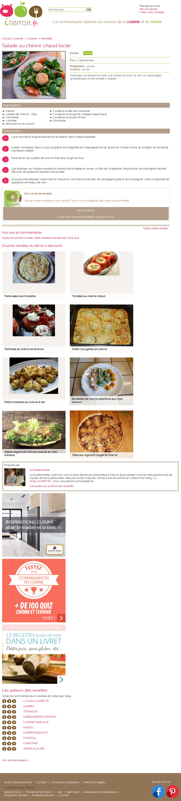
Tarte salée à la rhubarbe (20, 296)
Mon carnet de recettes (38, 193)
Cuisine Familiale (36, 722)
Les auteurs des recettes (24, 690)
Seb (59, 792)
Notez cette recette (155, 228)
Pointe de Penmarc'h (39, 792)
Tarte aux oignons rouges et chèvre (94, 455)
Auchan (64, 795)
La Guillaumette (40, 469)
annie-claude (33, 748)
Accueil (7, 38)
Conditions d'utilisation (65, 782)
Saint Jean (73, 792)
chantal (29, 738)
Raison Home (13, 792)
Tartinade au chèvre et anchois (24, 349)
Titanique (30, 711)
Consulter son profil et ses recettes (52, 486)
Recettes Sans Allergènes (100, 792)
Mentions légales (95, 782)
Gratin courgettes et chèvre (89, 349)
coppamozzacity (35, 732)
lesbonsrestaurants (39, 716)
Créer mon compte (152, 12)
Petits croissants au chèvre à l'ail (24, 402)
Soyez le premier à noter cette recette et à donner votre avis (40, 237)
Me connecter (149, 9)
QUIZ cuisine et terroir (18, 782)
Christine (30, 743)
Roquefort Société (16, 795)
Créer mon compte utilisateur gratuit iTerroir (86, 216)
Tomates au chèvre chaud (88, 296)
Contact (42, 782)
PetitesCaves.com (43, 795)
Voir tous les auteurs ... (16, 760)
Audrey (28, 706)
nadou (28, 727)
